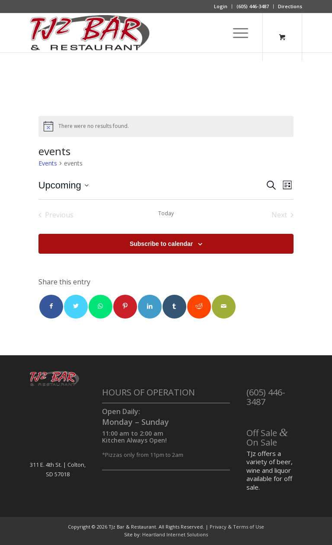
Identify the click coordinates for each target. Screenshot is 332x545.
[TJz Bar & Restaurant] (90, 32)
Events (47, 163)
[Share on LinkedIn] (150, 307)
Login (220, 6)
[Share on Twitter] (76, 307)
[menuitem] (221, 6)
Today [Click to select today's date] (166, 213)
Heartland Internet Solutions (175, 534)
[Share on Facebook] (51, 307)
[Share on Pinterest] (125, 307)
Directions (290, 6)
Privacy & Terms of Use (237, 526)
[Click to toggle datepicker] (63, 185)
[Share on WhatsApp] (100, 307)
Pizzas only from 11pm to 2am (144, 455)
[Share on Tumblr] (174, 307)
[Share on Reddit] (199, 307)
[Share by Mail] (224, 307)
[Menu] (236, 32)
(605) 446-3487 (252, 6)
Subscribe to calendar (161, 243)
